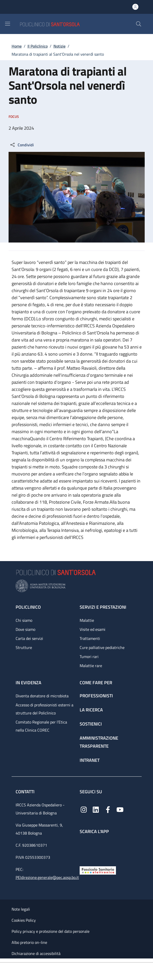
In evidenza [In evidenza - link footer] (28, 682)
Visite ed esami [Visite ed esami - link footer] (92, 629)
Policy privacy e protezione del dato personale (50, 931)
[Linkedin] (96, 809)
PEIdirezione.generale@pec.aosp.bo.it (47, 877)
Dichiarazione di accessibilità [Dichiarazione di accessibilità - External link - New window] (36, 953)
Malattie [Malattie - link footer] (87, 620)
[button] (139, 24)
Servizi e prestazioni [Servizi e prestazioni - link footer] (103, 607)
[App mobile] (84, 848)
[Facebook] (108, 809)
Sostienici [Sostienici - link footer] (91, 723)
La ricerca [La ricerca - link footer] (91, 709)
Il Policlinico (37, 46)
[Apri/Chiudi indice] (2, 960)
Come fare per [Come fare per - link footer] (96, 682)
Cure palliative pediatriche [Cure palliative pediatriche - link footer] (102, 647)
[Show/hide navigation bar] (7, 23)
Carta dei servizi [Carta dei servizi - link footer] (29, 638)
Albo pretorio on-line (29, 942)
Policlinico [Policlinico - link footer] (28, 607)
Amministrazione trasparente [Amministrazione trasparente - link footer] (99, 742)
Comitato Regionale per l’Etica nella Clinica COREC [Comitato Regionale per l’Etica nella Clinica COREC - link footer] (41, 726)
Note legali (21, 909)
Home (17, 46)
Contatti (26, 791)
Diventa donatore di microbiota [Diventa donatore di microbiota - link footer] (42, 696)
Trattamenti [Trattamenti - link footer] (90, 638)
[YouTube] (120, 809)
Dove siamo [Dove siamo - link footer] (25, 629)
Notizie (59, 46)
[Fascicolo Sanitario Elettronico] (98, 870)
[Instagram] (84, 809)
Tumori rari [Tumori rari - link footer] (89, 657)
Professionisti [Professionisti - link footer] (96, 695)
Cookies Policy (24, 920)
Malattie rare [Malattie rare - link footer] (91, 666)
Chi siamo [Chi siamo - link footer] (24, 620)
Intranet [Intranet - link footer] (90, 760)
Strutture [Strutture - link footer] (24, 647)
